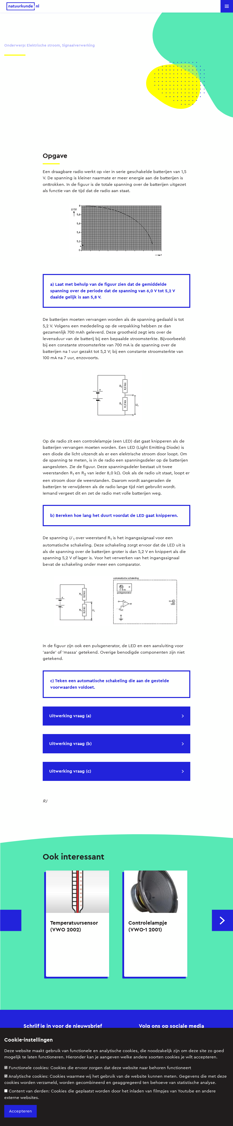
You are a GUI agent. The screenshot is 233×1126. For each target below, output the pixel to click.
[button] (227, 6)
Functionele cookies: (97, 1068)
